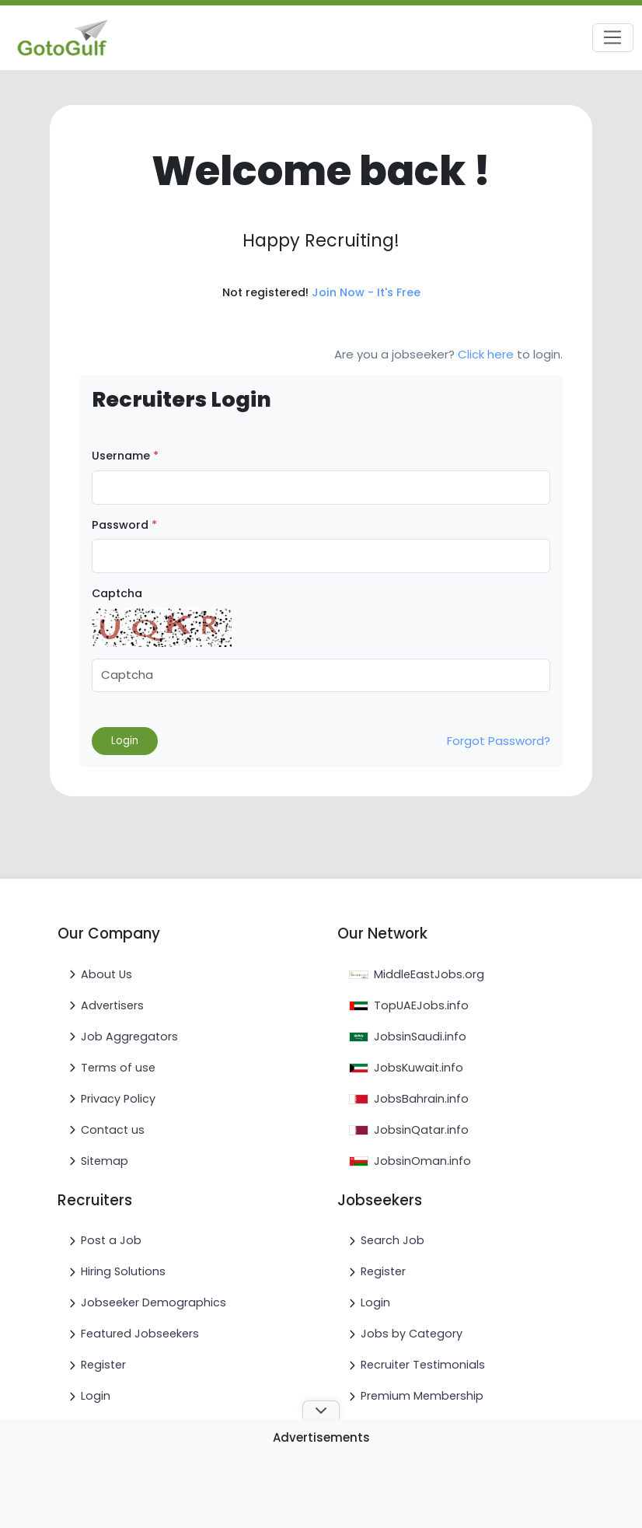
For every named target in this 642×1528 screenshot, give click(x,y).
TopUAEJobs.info (421, 1005)
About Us (106, 974)
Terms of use (118, 1067)
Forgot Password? (498, 741)
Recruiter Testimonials (423, 1364)
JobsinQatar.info (421, 1130)
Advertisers (112, 1005)
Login (95, 1396)
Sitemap (104, 1161)
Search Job (392, 1240)
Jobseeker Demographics (153, 1302)
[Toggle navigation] (612, 38)
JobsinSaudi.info (420, 1036)
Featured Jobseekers (140, 1333)
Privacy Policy (118, 1099)
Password (124, 525)
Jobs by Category (411, 1333)
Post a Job (111, 1240)
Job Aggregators (129, 1036)
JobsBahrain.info (421, 1099)
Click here (486, 354)
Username (125, 455)
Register (103, 1364)
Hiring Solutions (123, 1271)
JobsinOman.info (422, 1161)
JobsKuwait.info (418, 1067)
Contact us (113, 1130)
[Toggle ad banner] (321, 1409)
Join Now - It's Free (366, 292)
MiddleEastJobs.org (429, 974)
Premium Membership (422, 1396)
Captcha (117, 593)
